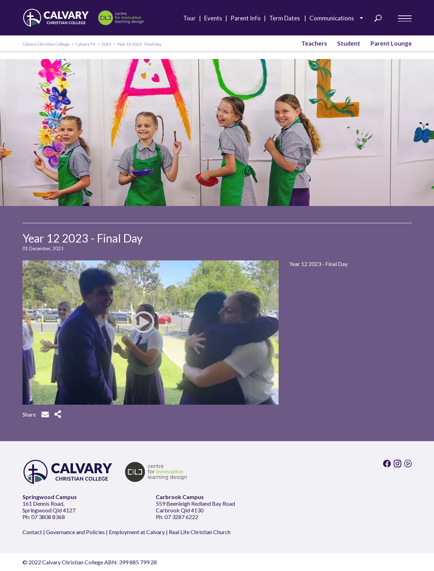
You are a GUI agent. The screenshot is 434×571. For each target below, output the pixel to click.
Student (348, 43)
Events (214, 18)
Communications (333, 18)
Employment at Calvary (137, 532)
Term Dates (286, 18)
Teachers (314, 43)
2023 (106, 44)
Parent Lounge (391, 43)
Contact (32, 532)
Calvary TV (85, 44)
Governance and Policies (75, 532)
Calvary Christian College (45, 44)
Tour (191, 18)
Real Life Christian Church (200, 532)
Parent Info (247, 18)
